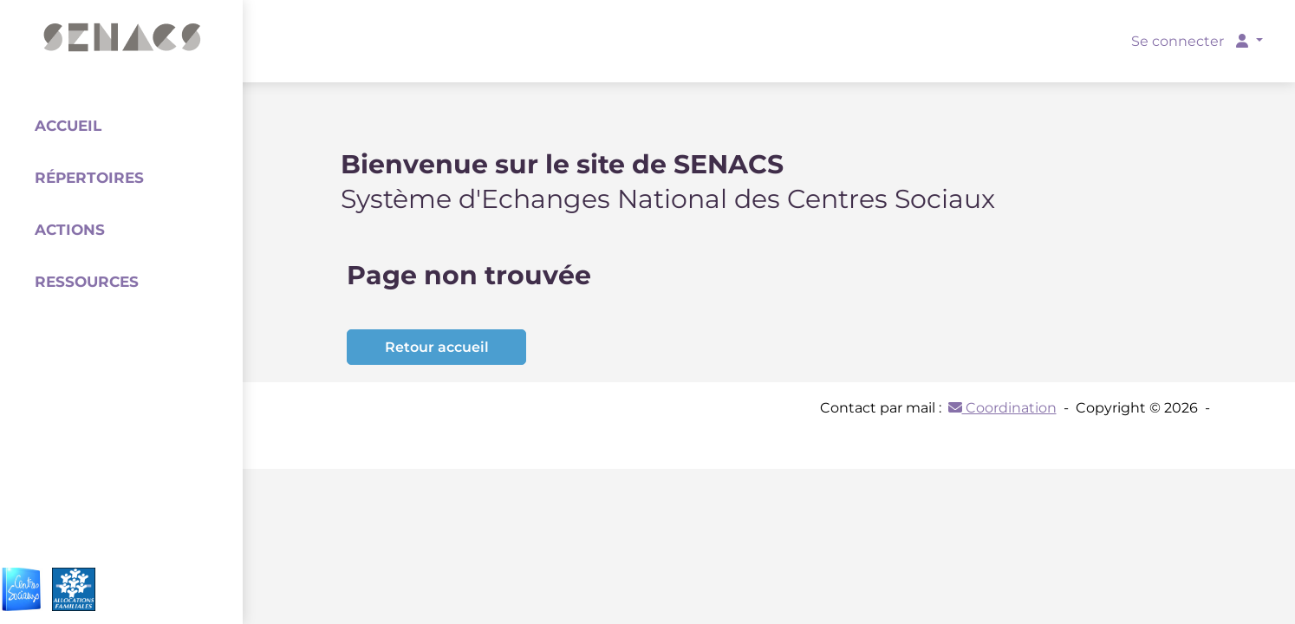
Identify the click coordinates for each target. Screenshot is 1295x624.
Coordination (1002, 408)
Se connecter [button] (1191, 41)
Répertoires (89, 177)
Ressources (87, 281)
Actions (70, 229)
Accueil (68, 125)
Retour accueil (437, 347)
